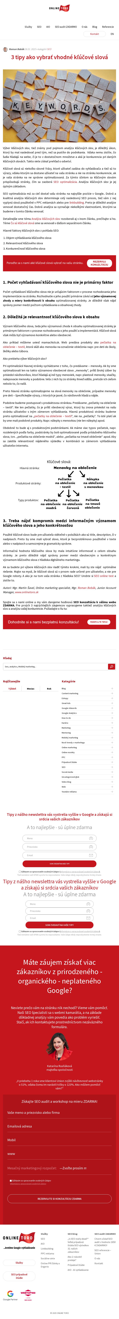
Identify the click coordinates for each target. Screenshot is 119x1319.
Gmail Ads (66, 703)
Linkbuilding (47, 1248)
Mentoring (66, 732)
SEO (39, 26)
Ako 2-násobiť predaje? (75, 1258)
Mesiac (30, 688)
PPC (63, 757)
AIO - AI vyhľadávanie (78, 1269)
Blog (94, 26)
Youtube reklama (69, 791)
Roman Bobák (86, 588)
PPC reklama (47, 1253)
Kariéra (65, 723)
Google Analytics (69, 713)
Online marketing (69, 747)
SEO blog (72, 1233)
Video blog (66, 781)
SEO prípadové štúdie (19, 1276)
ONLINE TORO (59, 8)
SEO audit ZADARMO (66, 26)
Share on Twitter (104, 642)
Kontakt (94, 34)
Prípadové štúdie (69, 762)
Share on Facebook (97, 642)
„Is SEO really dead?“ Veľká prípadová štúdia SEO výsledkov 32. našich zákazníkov (78, 1245)
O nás (84, 26)
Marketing (66, 727)
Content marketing (70, 693)
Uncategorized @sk (70, 777)
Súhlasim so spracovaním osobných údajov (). (59, 871)
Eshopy (65, 698)
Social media (67, 772)
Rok (49, 688)
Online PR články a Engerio (50, 1265)
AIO (48, 26)
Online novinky (68, 752)
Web (64, 786)
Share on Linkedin (112, 642)
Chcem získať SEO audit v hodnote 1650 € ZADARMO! (105, 1242)
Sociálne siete (48, 1258)
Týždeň (12, 688)
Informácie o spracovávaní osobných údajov (28, 1183)
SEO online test (104, 576)
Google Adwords (69, 708)
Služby (28, 26)
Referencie (108, 26)
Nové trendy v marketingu (73, 742)
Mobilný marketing (70, 737)
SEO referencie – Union (103, 1252)
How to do (66, 718)
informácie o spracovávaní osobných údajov (79, 871)
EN (112, 34)
